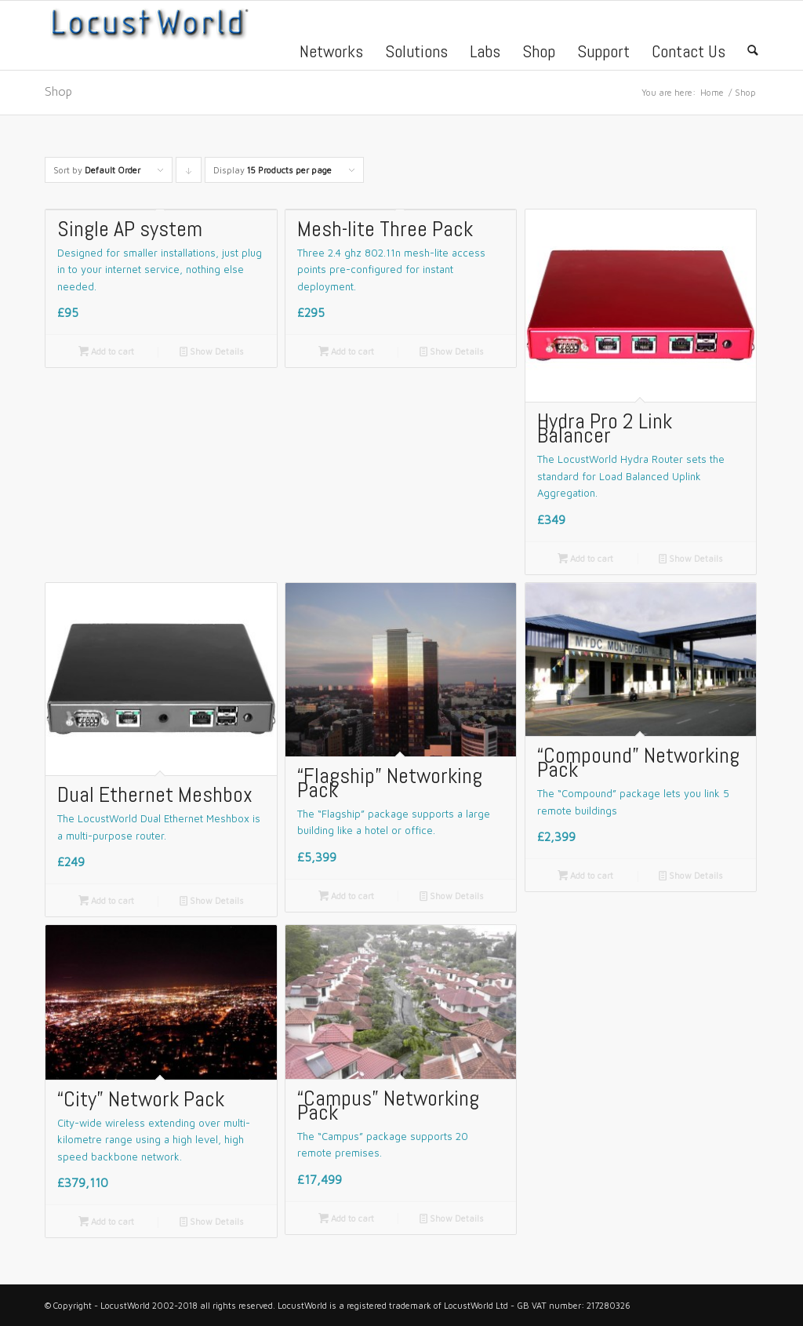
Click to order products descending (189, 174)
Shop (538, 53)
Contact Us (688, 53)
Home (712, 92)
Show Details (212, 351)
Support (603, 53)
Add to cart (106, 351)
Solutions (416, 53)
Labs (485, 53)
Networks (331, 53)
